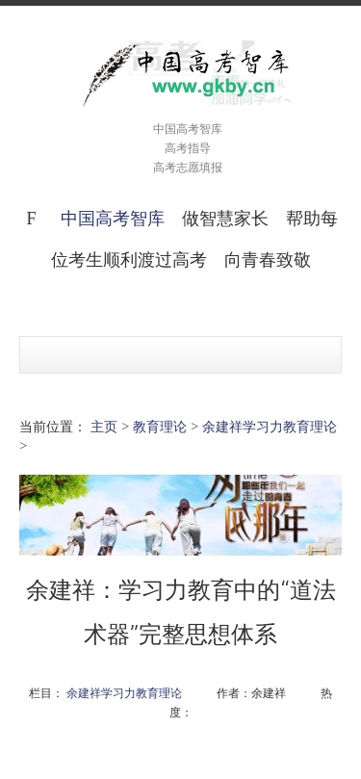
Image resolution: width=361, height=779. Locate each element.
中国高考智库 (113, 217)
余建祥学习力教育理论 (269, 426)
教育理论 (160, 426)
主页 (103, 426)
